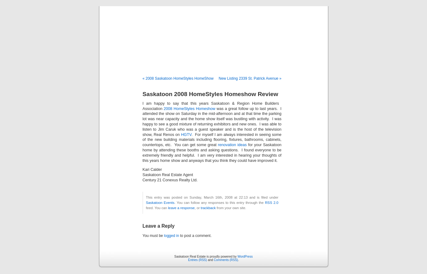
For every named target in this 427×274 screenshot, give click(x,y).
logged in (171, 236)
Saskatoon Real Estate (213, 34)
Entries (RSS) (197, 260)
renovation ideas (232, 145)
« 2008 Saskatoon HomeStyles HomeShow (178, 78)
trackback (208, 208)
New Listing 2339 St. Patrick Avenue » (250, 78)
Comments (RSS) (226, 260)
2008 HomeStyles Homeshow (189, 109)
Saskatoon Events (160, 202)
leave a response (181, 208)
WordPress (245, 256)
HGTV (186, 135)
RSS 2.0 (271, 202)
